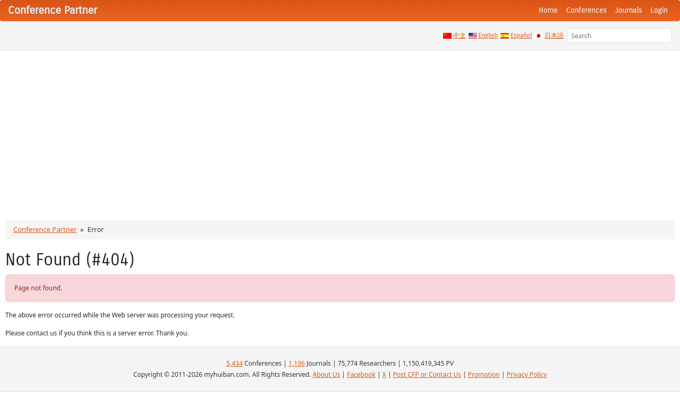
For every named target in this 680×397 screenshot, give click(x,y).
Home (548, 10)
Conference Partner (44, 229)
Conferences (586, 10)
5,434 (234, 363)
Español (521, 35)
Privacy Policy (527, 374)
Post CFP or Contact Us (427, 374)
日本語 (554, 35)
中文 (459, 35)
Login (659, 10)
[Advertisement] (340, 130)
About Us (327, 374)
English (488, 35)
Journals (628, 10)
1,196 (296, 363)
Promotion (484, 374)
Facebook (361, 374)
